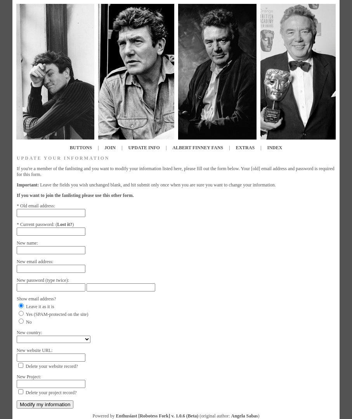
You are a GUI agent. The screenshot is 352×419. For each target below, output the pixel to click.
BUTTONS (81, 147)
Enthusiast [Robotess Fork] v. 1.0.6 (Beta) (157, 416)
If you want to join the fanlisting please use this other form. (75, 195)
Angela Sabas (244, 416)
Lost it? (64, 224)
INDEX (275, 147)
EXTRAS (245, 147)
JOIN (110, 147)
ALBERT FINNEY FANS (197, 147)
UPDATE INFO (144, 147)
